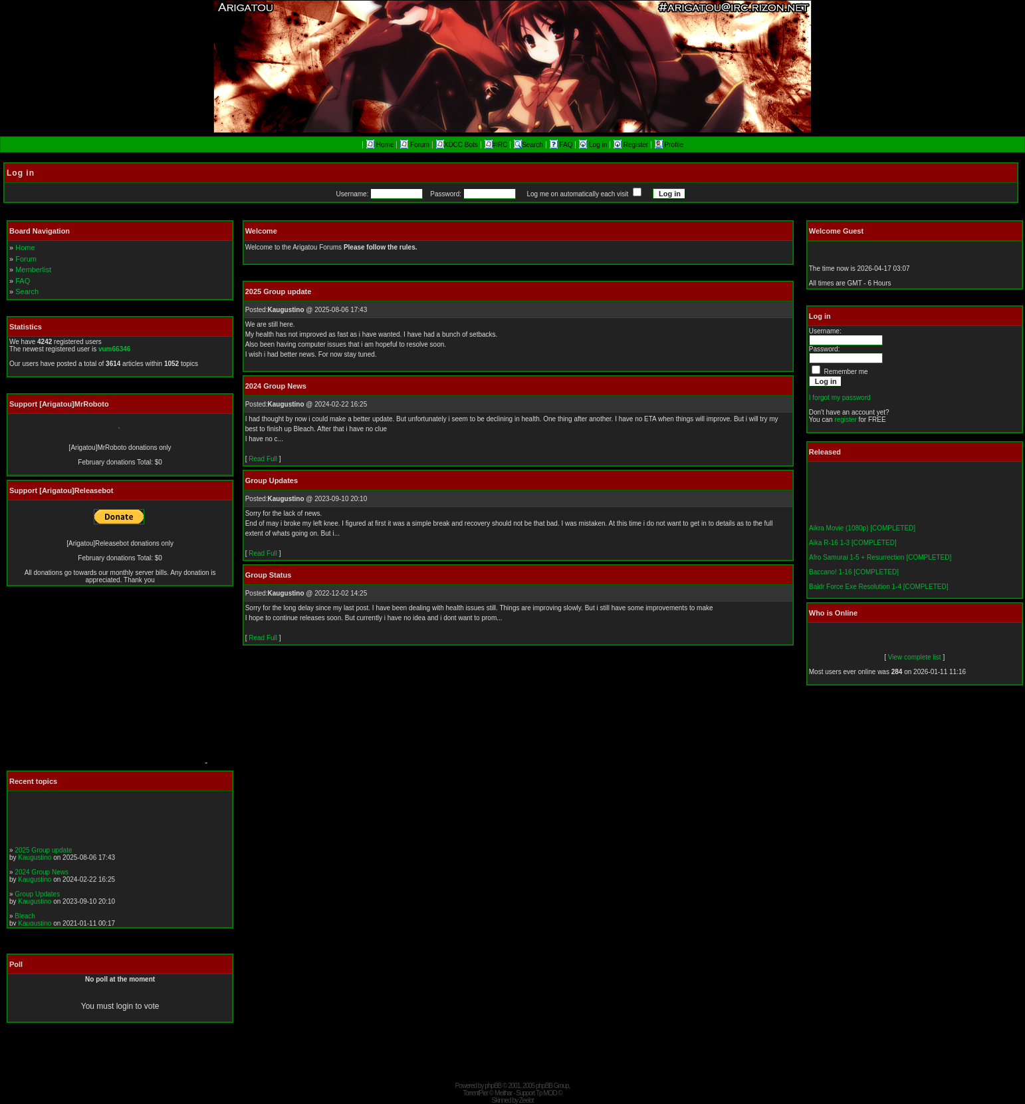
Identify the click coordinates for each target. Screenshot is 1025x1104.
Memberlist (33, 270)
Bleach (25, 918)
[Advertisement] (103, 682)
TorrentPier (475, 1093)
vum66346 (114, 349)
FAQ (562, 144)
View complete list (914, 657)
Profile (669, 144)
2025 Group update (43, 852)
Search (528, 144)
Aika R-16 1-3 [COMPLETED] (853, 545)
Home (380, 144)
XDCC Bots (457, 144)
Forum (414, 144)
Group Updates (37, 896)
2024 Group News (41, 874)
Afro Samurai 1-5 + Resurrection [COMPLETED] (880, 560)
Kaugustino (34, 859)
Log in (594, 144)
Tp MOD (546, 1093)
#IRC (496, 144)
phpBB (493, 1085)
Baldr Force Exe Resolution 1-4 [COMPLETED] (879, 589)
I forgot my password (840, 397)
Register (632, 144)
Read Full (263, 458)
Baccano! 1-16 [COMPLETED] (854, 574)
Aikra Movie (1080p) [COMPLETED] (862, 530)
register (845, 419)
